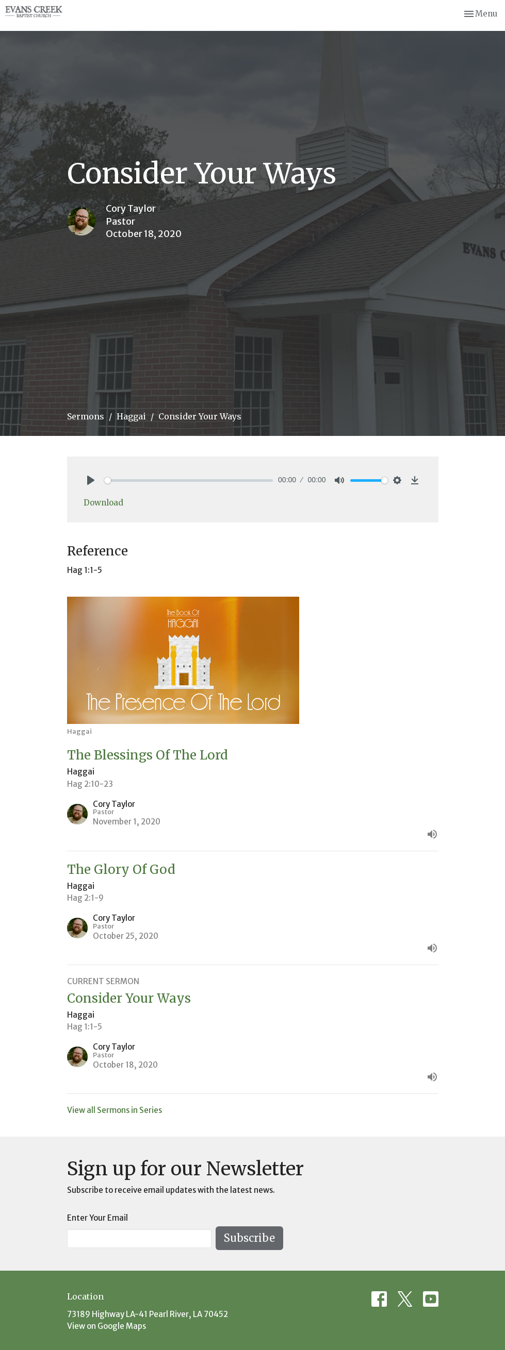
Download (103, 503)
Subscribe (249, 1237)
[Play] (91, 480)
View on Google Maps (106, 1326)
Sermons (85, 416)
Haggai (131, 416)
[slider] (188, 480)
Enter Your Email (97, 1218)
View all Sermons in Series (114, 1110)
